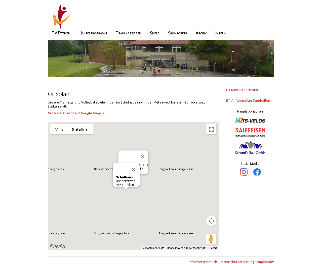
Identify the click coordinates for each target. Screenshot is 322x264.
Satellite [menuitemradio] (80, 129)
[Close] (142, 156)
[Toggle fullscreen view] (211, 129)
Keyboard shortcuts (153, 248)
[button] (126, 194)
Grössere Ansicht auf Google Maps (74, 113)
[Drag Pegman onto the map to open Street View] (211, 239)
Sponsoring (177, 33)
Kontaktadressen (242, 89)
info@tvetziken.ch (202, 261)
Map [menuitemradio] (59, 129)
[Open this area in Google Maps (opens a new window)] (57, 246)
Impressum (265, 261)
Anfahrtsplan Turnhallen (248, 100)
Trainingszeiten (128, 33)
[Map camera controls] (211, 221)
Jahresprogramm (94, 33)
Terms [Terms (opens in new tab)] (213, 248)
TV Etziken (62, 20)
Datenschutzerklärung (237, 261)
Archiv (201, 33)
